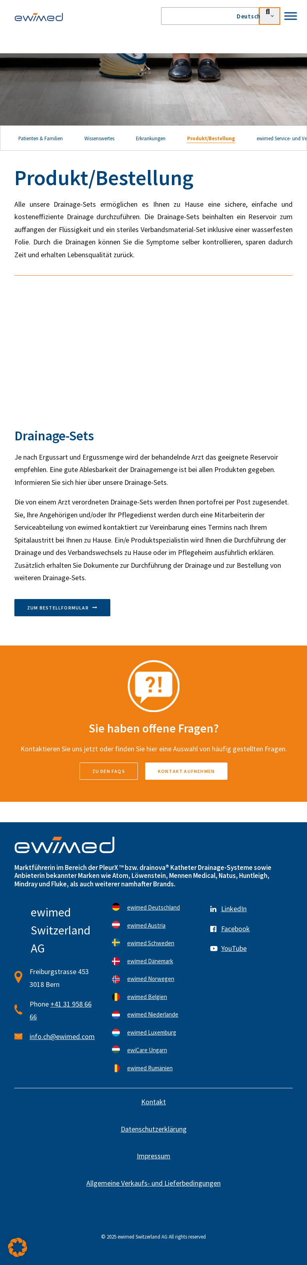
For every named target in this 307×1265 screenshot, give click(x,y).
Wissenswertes (99, 138)
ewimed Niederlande (152, 1014)
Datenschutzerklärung (154, 1129)
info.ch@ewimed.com (62, 1036)
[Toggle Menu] (290, 16)
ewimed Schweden (150, 943)
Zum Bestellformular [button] (62, 608)
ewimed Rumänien (150, 1068)
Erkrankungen (150, 138)
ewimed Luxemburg (151, 1032)
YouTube (234, 948)
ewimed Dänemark (150, 961)
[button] (17, 1247)
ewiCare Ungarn (147, 1050)
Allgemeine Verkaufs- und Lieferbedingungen (153, 1183)
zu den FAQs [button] (108, 771)
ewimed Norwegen (150, 979)
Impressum (153, 1155)
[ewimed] (38, 17)
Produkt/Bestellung (211, 138)
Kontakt (153, 1101)
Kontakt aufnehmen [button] (186, 771)
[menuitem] (258, 16)
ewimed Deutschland (153, 907)
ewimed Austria (146, 925)
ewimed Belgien (147, 997)
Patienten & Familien (40, 138)
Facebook (235, 928)
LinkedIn (234, 908)
